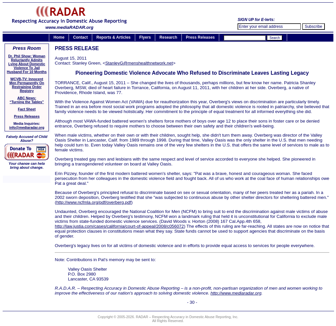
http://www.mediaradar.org (235, 293)
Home (58, 37)
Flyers (145, 37)
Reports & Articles (113, 37)
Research (168, 37)
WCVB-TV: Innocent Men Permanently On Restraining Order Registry (27, 85)
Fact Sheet (27, 109)
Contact (80, 37)
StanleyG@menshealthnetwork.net (139, 63)
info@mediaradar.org (26, 127)
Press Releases (200, 37)
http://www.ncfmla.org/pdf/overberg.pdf (93, 202)
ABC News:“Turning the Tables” (27, 100)
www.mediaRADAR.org (69, 25)
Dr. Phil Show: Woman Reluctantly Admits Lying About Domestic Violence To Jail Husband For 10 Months (27, 64)
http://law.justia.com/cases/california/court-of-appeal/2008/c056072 (119, 226)
